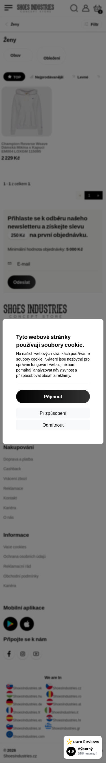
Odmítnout (53, 424)
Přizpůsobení (53, 413)
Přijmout (53, 396)
